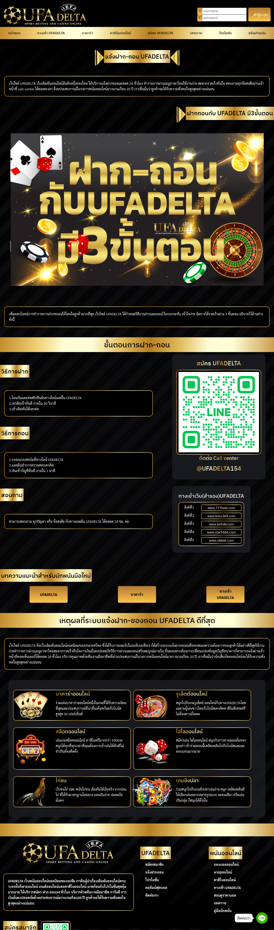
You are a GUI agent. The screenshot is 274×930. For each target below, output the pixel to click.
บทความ (196, 33)
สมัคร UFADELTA (160, 33)
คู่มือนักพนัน (222, 867)
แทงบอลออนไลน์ (226, 821)
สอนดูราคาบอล (225, 851)
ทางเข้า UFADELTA (51, 33)
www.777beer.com (221, 507)
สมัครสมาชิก (154, 821)
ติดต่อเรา (151, 851)
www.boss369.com (221, 516)
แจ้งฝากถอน (154, 828)
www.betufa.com (221, 524)
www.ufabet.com (221, 540)
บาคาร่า (87, 33)
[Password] (224, 18)
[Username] (224, 11)
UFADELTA (48, 591)
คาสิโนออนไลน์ (120, 33)
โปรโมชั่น (225, 33)
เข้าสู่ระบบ (259, 14)
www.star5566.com (221, 532)
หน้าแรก (14, 33)
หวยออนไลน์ (223, 828)
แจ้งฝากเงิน (257, 33)
